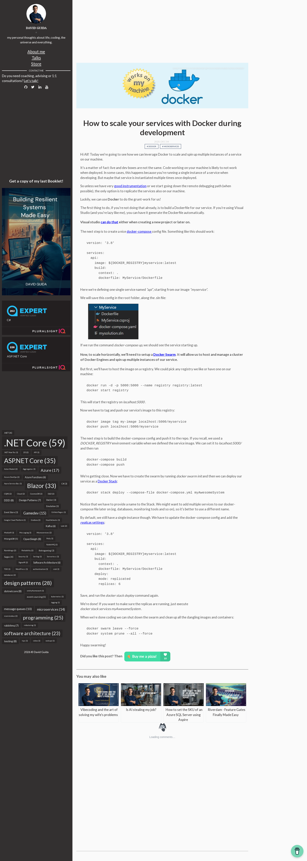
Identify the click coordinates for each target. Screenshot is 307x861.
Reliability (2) (27, 550)
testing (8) (10, 641)
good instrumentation (130, 186)
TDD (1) (7, 569)
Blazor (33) (41, 485)
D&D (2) (51, 494)
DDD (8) (9, 500)
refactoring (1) (30, 625)
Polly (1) (49, 538)
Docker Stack (107, 481)
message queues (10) (18, 609)
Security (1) (23, 556)
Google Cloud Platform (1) (15, 520)
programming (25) (43, 617)
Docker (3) (51, 500)
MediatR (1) (9, 533)
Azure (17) (50, 470)
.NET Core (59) (34, 442)
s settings (92, 522)
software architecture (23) (32, 633)
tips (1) (25, 641)
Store (36, 63)
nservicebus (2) (11, 616)
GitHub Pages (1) (58, 512)
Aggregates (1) (29, 469)
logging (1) (55, 602)
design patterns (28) (28, 583)
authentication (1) (40, 569)
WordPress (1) (22, 569)
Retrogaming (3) (46, 550)
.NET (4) (8, 432)
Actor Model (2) (11, 469)
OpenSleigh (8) (32, 539)
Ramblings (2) (10, 550)
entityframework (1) (35, 591)
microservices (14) (51, 609)
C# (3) (64, 483)
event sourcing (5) (36, 596)
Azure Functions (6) (35, 477)
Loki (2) (64, 526)
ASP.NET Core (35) (30, 460)
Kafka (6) (51, 526)
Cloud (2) (21, 494)
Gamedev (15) (34, 513)
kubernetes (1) (57, 597)
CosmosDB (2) (36, 494)
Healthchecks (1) (53, 520)
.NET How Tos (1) (11, 452)
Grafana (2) (36, 520)
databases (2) (10, 575)
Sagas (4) (8, 556)
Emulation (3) (52, 506)
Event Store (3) (11, 512)
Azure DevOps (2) (12, 477)
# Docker (151, 146)
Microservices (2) (44, 532)
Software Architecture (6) (46, 562)
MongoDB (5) (11, 538)
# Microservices (170, 146)
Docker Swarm (164, 354)
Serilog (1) (37, 556)
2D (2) (26, 452)
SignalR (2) (23, 562)
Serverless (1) (53, 556)
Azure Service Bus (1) (13, 483)
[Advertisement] (36, 400)
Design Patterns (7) (30, 500)
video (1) (36, 641)
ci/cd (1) (56, 569)
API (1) (36, 452)
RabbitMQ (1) (52, 545)
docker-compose (139, 231)
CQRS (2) (8, 494)
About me (36, 51)
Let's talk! (31, 81)
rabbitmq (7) (11, 625)
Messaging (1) (25, 533)
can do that (109, 222)
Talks (36, 57)
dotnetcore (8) (13, 591)
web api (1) (50, 641)
